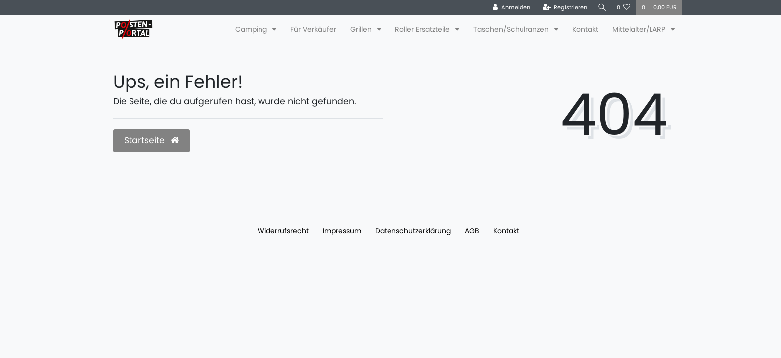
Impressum (342, 231)
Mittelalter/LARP (639, 29)
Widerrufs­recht (283, 231)
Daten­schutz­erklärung (413, 231)
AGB (472, 231)
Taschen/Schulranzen (512, 29)
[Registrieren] (563, 7)
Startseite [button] (151, 140)
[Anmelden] (509, 7)
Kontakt (585, 29)
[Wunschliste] (623, 7)
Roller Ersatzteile (423, 29)
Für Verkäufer (313, 29)
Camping (252, 29)
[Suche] (601, 7)
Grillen (362, 29)
